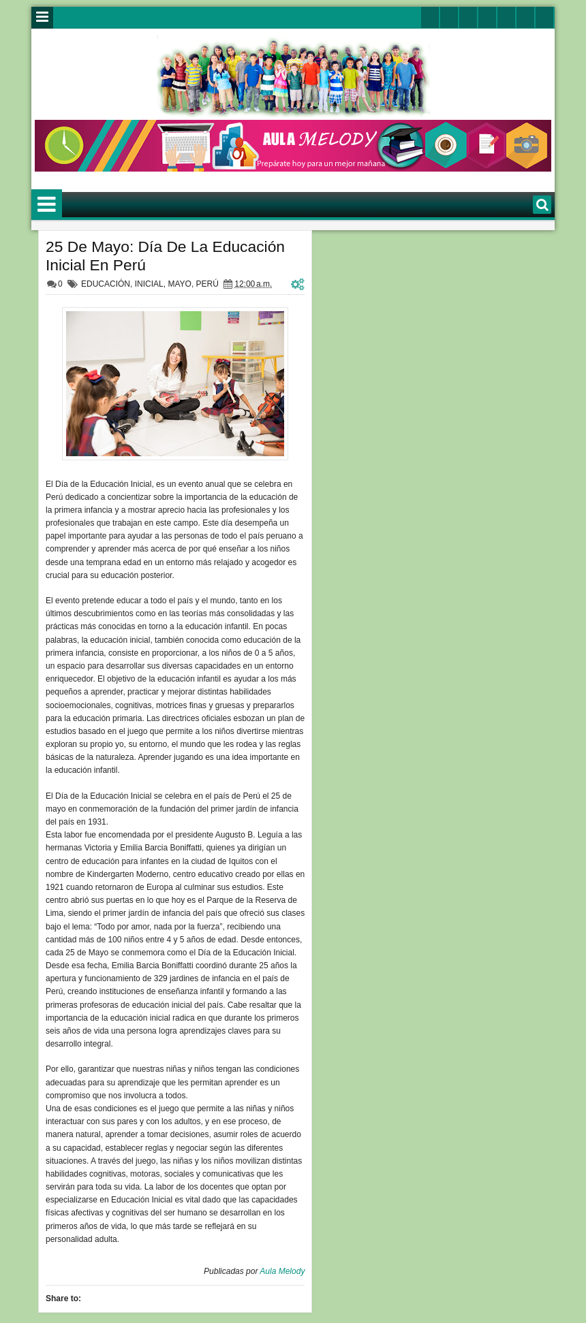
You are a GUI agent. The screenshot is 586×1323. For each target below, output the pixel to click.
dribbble (525, 17)
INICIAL (149, 284)
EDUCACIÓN (105, 284)
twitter (430, 17)
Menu (42, 18)
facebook (449, 17)
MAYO (179, 284)
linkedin (506, 17)
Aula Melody (282, 1271)
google (468, 17)
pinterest (544, 17)
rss (487, 17)
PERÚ (207, 284)
